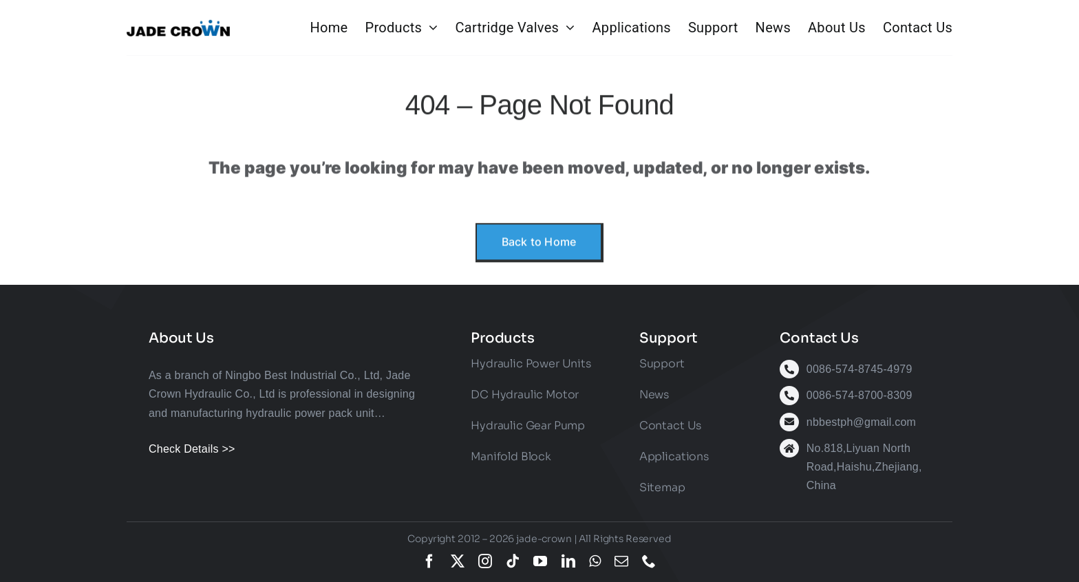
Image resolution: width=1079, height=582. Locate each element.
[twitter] (457, 561)
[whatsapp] (595, 561)
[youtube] (540, 561)
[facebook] (429, 561)
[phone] (649, 561)
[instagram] (485, 561)
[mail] (621, 561)
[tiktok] (513, 561)
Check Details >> (192, 449)
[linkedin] (568, 561)
